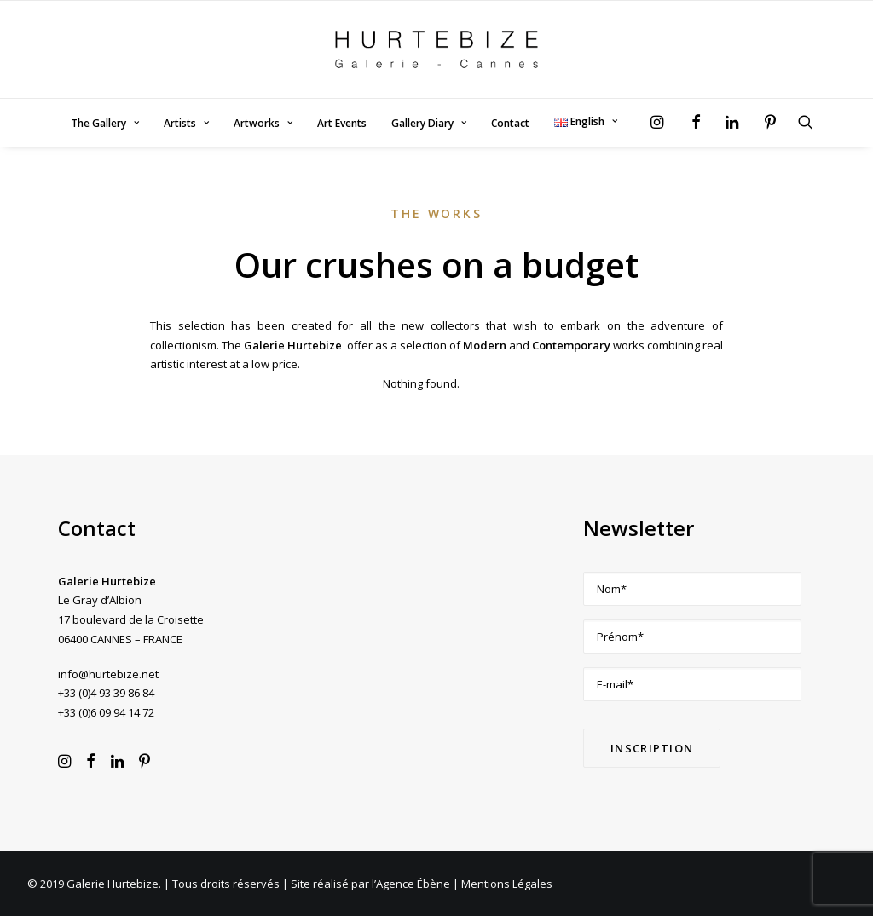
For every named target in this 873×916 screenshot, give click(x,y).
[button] (661, 122)
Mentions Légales (506, 883)
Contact (510, 123)
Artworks (263, 123)
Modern (484, 345)
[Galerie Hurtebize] (436, 49)
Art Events (342, 123)
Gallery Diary (428, 123)
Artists (186, 123)
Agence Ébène (413, 883)
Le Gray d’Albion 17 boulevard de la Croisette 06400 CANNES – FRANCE (131, 619)
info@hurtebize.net (108, 674)
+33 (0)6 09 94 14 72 (106, 712)
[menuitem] (105, 124)
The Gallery (105, 123)
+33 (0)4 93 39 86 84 (106, 692)
